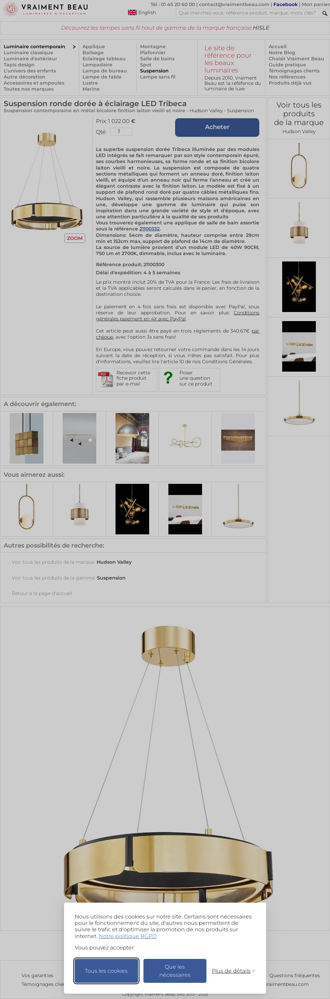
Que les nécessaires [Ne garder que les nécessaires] (175, 971)
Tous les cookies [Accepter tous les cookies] (106, 971)
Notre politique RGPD (128, 936)
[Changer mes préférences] (230, 971)
